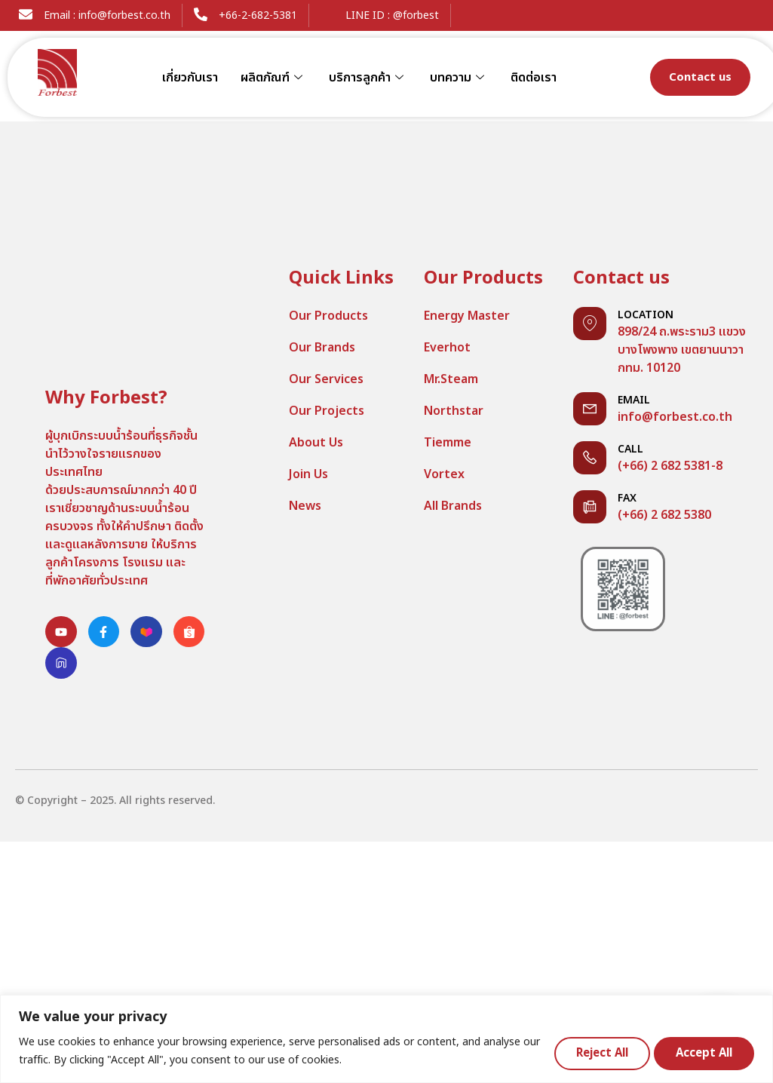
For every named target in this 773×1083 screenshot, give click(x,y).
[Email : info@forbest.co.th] (25, 14)
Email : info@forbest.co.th (107, 15)
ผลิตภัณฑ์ (273, 78)
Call (630, 449)
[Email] (589, 408)
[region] (386, 1039)
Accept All (702, 1052)
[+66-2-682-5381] (200, 14)
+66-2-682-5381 (258, 15)
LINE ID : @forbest (392, 15)
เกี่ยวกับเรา (190, 78)
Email (634, 400)
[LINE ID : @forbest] (327, 14)
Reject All (593, 1052)
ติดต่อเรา (534, 78)
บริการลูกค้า (368, 78)
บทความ (459, 78)
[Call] (589, 457)
